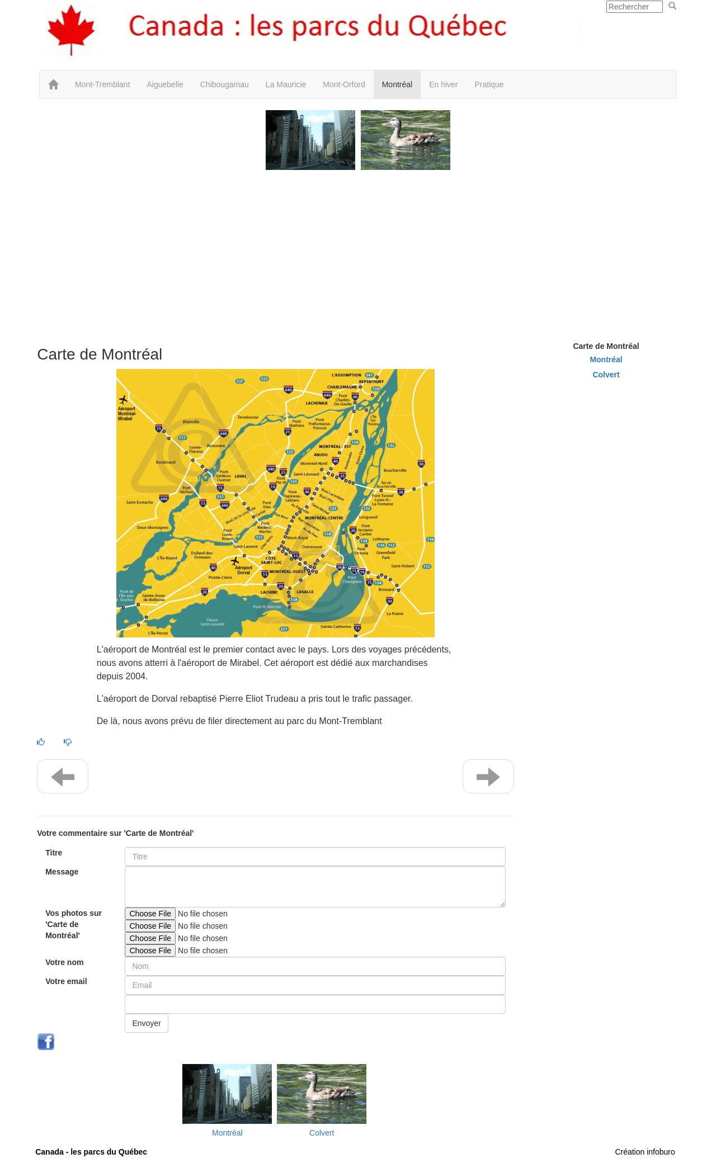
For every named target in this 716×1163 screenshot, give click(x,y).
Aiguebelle (165, 84)
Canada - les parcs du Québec (91, 1151)
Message (61, 871)
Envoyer (146, 1023)
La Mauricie (286, 84)
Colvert (321, 1132)
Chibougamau (224, 84)
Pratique (489, 84)
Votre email (66, 981)
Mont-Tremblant (102, 84)
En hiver (443, 84)
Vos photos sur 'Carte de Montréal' (73, 924)
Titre (53, 852)
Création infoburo (645, 1151)
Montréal (397, 84)
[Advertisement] (358, 251)
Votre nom (64, 962)
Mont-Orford (344, 84)
